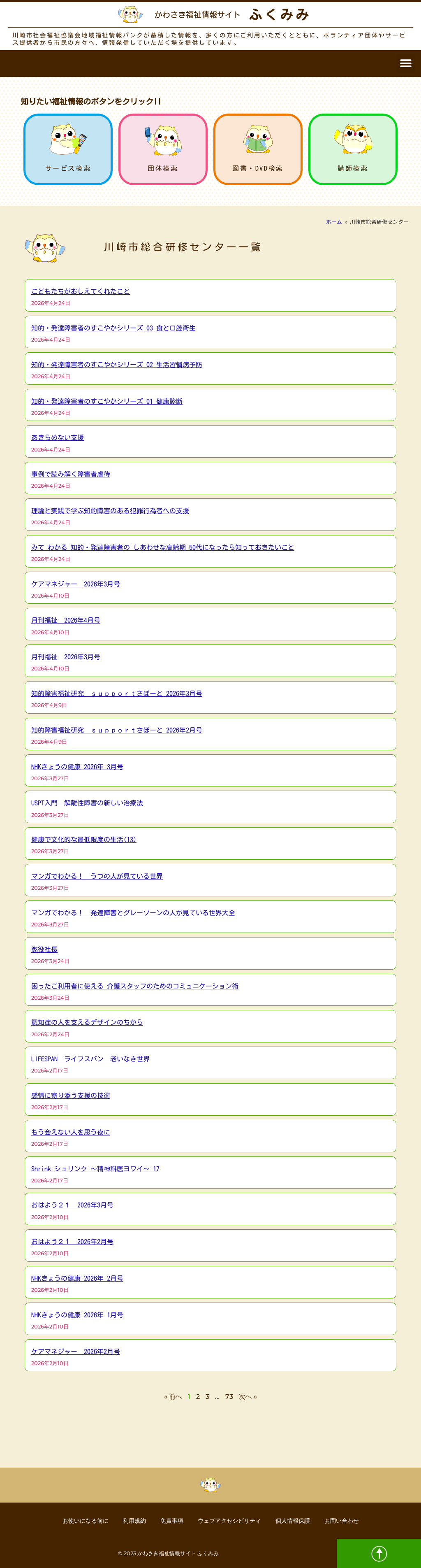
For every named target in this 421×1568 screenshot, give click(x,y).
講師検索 (353, 168)
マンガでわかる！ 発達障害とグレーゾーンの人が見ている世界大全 (133, 913)
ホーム (334, 222)
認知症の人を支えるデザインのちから (87, 1022)
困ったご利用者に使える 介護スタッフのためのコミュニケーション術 (134, 986)
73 (229, 1396)
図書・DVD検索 (258, 168)
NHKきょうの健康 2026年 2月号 (77, 1278)
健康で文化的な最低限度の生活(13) (83, 839)
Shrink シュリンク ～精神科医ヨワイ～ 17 (95, 1169)
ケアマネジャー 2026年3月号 (75, 584)
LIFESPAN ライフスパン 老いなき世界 (90, 1059)
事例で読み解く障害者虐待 (70, 474)
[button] (405, 63)
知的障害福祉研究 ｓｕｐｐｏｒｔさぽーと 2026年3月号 (116, 693)
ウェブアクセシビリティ (230, 1520)
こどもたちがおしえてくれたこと (80, 291)
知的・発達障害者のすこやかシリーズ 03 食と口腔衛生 (113, 328)
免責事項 (170, 1520)
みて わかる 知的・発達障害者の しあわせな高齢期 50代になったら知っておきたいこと (162, 547)
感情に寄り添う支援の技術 (70, 1095)
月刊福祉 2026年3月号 (65, 657)
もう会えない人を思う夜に (70, 1132)
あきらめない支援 (57, 437)
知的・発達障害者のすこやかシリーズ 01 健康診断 (107, 401)
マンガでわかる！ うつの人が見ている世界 (97, 876)
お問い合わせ (346, 1520)
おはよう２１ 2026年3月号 (72, 1205)
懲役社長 (44, 949)
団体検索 (163, 168)
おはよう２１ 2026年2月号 (72, 1241)
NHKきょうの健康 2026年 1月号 (77, 1315)
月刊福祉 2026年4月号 (65, 620)
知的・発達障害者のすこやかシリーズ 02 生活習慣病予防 (116, 364)
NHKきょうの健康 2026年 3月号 (77, 766)
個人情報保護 (295, 1520)
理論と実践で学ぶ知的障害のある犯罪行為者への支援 (110, 510)
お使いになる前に (80, 1520)
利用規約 (131, 1520)
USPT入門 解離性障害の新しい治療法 (87, 803)
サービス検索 (68, 168)
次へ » (248, 1396)
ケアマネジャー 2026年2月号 (75, 1351)
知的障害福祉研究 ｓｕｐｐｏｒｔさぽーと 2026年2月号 (116, 730)
